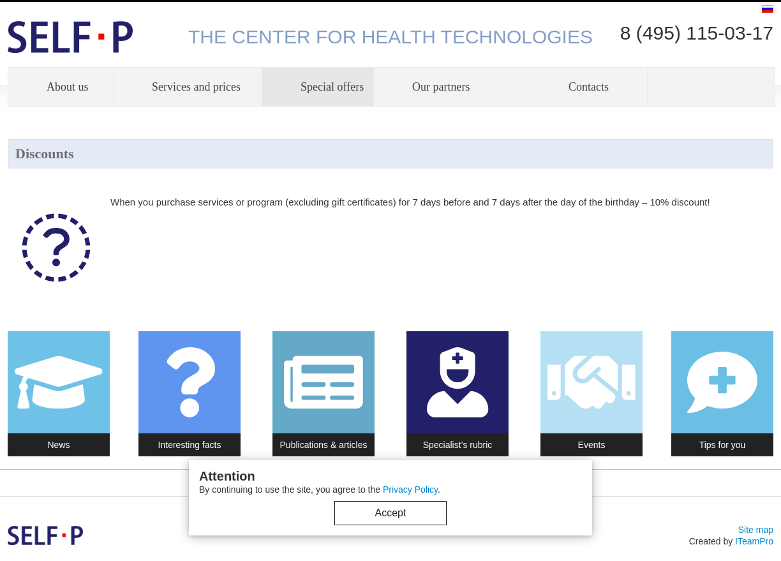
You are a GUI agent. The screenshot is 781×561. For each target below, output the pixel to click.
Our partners (441, 86)
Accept (390, 512)
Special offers (332, 86)
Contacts (589, 86)
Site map (755, 530)
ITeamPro (754, 541)
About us (68, 86)
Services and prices (196, 86)
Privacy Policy (410, 489)
